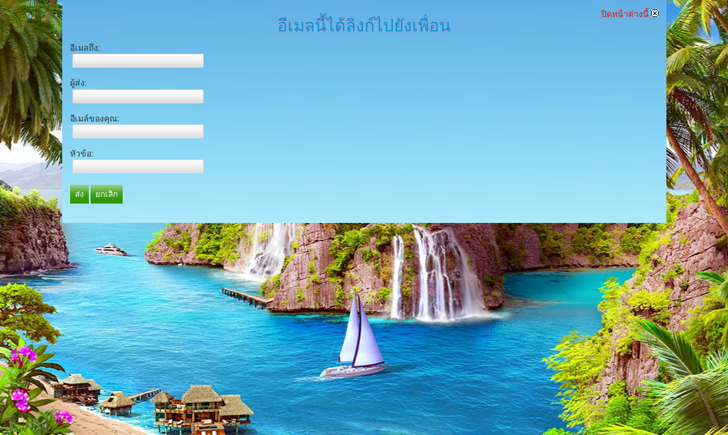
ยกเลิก (106, 194)
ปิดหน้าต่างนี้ (630, 14)
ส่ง (79, 194)
